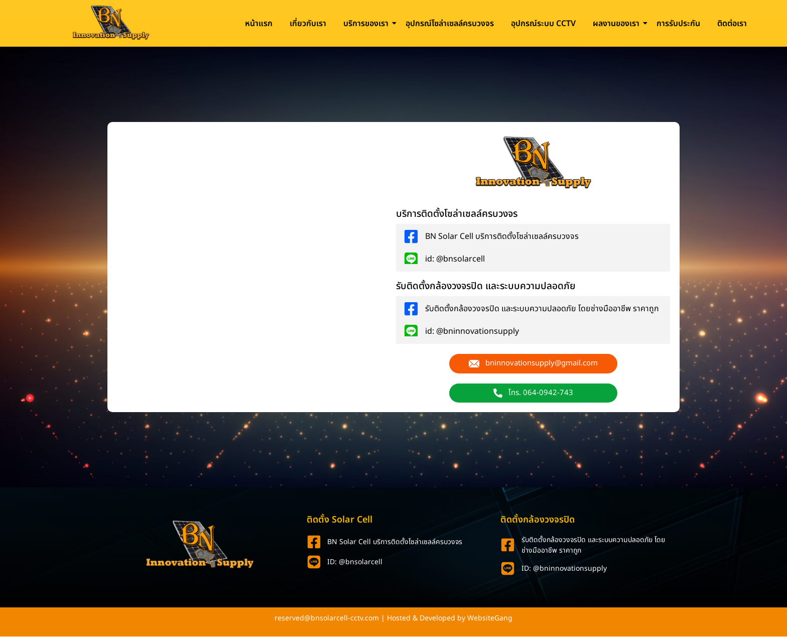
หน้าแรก (259, 24)
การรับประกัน (678, 24)
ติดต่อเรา (732, 24)
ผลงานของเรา (618, 24)
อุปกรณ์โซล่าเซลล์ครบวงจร (450, 24)
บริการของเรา (367, 24)
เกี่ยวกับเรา (308, 24)
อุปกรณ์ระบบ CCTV (543, 24)
